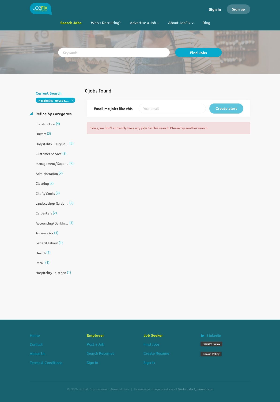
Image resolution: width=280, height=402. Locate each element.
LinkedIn (214, 335)
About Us (37, 353)
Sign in (215, 9)
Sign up (238, 9)
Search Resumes (100, 353)
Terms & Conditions (46, 362)
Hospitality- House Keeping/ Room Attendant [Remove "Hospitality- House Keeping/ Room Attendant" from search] (56, 100)
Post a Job (95, 344)
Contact (36, 344)
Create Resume (156, 353)
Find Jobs (198, 52)
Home (35, 335)
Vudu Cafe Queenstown (195, 389)
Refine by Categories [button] (53, 113)
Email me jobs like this (113, 108)
